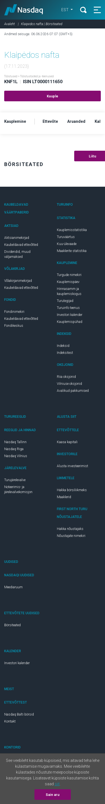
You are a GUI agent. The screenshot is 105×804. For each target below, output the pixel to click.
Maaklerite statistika (72, 251)
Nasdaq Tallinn (15, 442)
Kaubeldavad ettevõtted (21, 245)
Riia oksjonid (66, 377)
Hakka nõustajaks (70, 529)
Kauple (53, 96)
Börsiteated (12, 625)
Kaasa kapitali (67, 442)
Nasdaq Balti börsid (19, 714)
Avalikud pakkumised (73, 391)
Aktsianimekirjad (16, 238)
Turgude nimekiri (69, 275)
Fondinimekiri (14, 312)
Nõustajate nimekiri (71, 536)
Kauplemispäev (68, 282)
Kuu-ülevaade (66, 244)
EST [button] (65, 10)
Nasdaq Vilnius (15, 456)
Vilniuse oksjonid (69, 384)
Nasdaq (23, 9)
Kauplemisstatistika (72, 230)
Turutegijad (65, 301)
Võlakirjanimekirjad (18, 281)
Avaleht (9, 24)
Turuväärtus (66, 237)
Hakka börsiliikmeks (72, 490)
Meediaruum (13, 587)
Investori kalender (69, 315)
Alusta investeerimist (72, 466)
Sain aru (52, 795)
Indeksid (63, 346)
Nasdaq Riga (14, 449)
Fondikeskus (13, 326)
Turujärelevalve (14, 480)
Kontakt (10, 721)
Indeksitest (65, 353)
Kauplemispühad (69, 322)
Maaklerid (64, 497)
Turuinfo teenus (68, 308)
